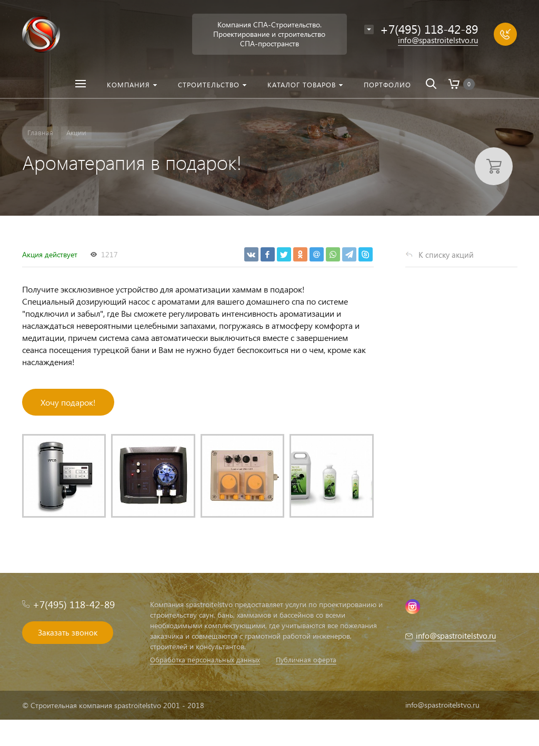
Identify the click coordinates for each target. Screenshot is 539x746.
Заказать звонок (67, 632)
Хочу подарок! (68, 402)
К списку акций (446, 254)
